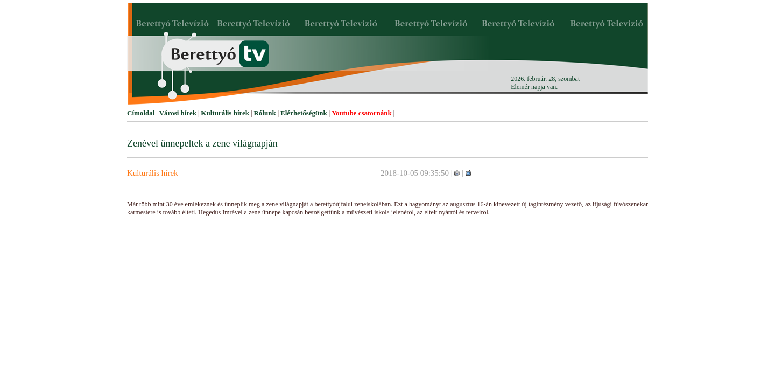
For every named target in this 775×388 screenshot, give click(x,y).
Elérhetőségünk (303, 113)
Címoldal (140, 113)
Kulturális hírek (225, 113)
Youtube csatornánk (362, 113)
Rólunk (264, 113)
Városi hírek (177, 113)
